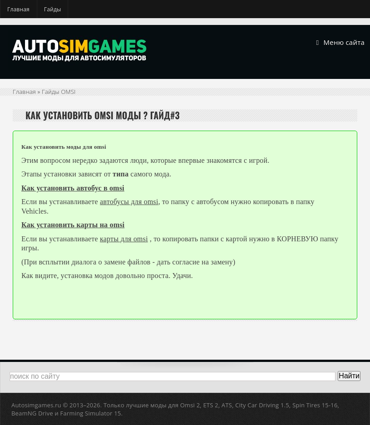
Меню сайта (340, 42)
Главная (18, 9)
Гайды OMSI (59, 92)
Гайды (52, 9)
